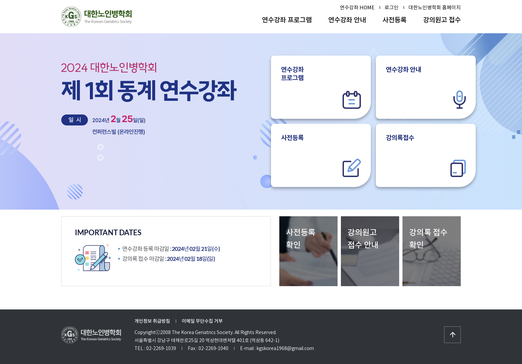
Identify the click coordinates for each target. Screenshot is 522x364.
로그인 (391, 7)
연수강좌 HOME (357, 7)
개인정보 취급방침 (152, 321)
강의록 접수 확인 (428, 238)
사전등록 (394, 20)
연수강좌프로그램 (321, 87)
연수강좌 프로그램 (287, 20)
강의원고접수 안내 (363, 238)
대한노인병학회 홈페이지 (434, 7)
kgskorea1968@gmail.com (285, 348)
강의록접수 (426, 155)
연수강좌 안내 (347, 20)
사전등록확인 (300, 238)
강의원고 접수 (442, 20)
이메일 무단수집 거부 (202, 321)
